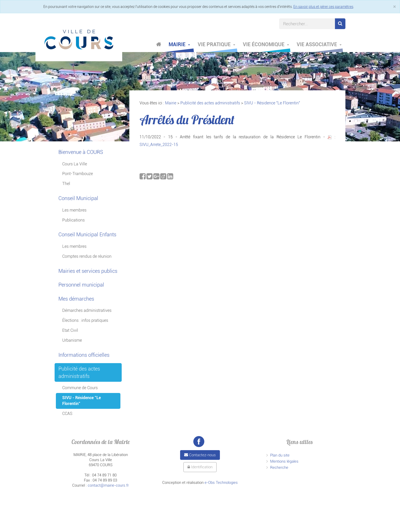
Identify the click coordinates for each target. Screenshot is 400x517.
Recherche (279, 467)
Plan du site (280, 455)
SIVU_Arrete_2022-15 (159, 144)
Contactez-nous (200, 455)
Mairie (179, 44)
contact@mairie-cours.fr (108, 485)
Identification (200, 467)
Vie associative (319, 44)
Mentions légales (284, 461)
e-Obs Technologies (221, 482)
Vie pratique (216, 44)
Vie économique (266, 44)
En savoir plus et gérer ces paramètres (323, 7)
